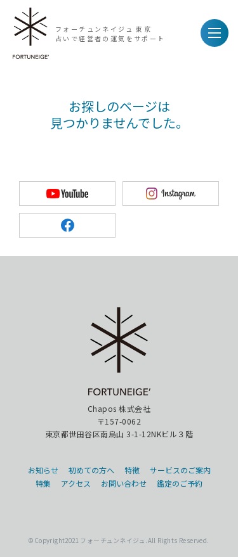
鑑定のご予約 (179, 483)
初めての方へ (91, 469)
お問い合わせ (124, 483)
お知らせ (43, 469)
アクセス (76, 483)
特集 (43, 483)
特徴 (132, 469)
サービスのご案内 (180, 469)
